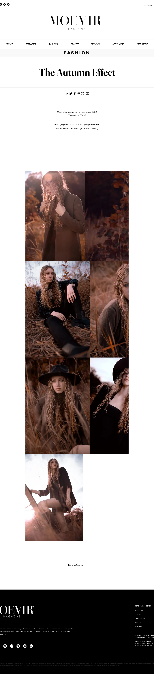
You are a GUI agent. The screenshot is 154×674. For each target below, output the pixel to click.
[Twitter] (18, 646)
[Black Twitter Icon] (71, 93)
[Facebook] (75, 93)
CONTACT (138, 614)
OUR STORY (139, 610)
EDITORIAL (138, 627)
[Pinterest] (78, 93)
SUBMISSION (139, 618)
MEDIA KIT (138, 623)
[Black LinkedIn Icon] (67, 93)
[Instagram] (82, 93)
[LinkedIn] (4, 4)
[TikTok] (11, 646)
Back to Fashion (76, 565)
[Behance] (8, 4)
